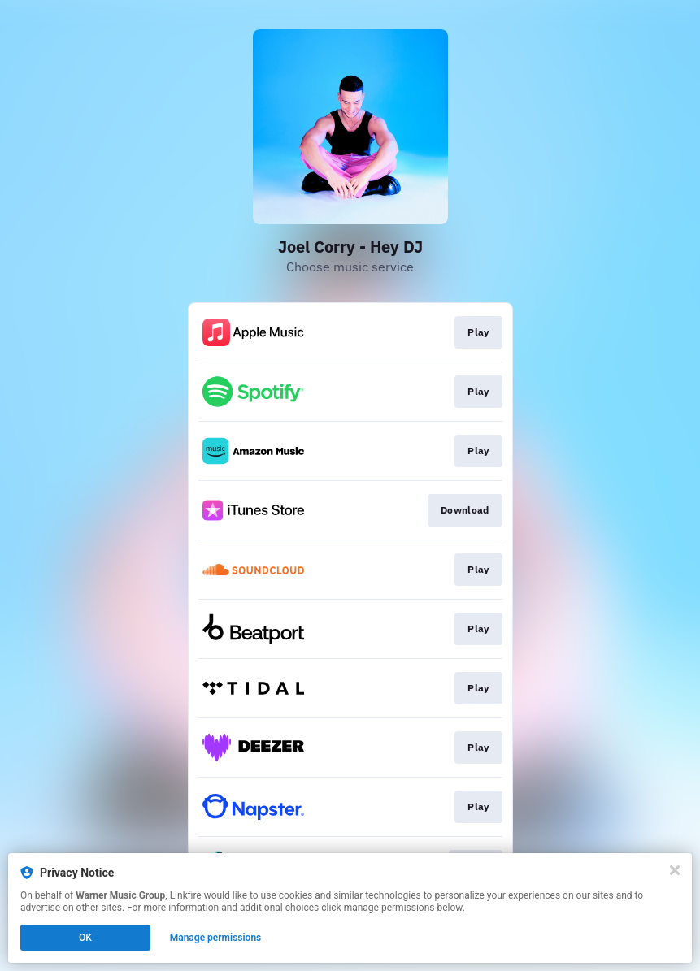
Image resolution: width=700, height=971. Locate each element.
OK (85, 937)
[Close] (675, 870)
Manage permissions (216, 937)
